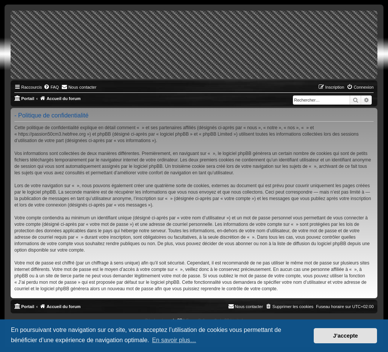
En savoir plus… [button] (174, 340)
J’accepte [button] (345, 336)
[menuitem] (51, 87)
